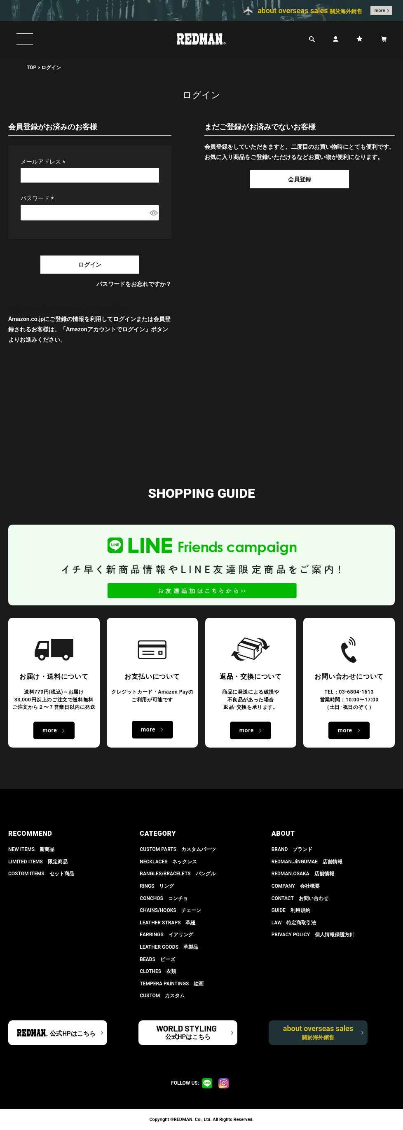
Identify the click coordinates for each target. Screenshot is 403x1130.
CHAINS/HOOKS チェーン (170, 910)
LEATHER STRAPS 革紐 (167, 923)
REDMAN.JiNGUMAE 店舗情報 (307, 862)
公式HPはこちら (72, 1033)
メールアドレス (44, 161)
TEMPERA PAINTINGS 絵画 (172, 984)
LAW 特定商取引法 (294, 923)
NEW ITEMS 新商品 (31, 849)
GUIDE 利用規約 (291, 910)
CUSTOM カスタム (162, 996)
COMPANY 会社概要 (296, 886)
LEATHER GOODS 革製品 (169, 947)
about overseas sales (318, 1032)
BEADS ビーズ (157, 959)
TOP (31, 67)
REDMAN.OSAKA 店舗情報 (303, 874)
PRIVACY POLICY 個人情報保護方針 (313, 935)
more (380, 10)
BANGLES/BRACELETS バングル (177, 874)
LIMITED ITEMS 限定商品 (38, 862)
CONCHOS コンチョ (164, 898)
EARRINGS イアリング (166, 935)
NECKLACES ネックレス (168, 862)
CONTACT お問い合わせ (300, 898)
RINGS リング (157, 886)
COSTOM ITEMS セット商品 (41, 874)
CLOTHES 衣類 (158, 971)
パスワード (38, 198)
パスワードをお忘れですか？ (133, 284)
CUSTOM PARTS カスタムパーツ (178, 849)
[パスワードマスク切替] (153, 212)
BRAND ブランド (292, 849)
